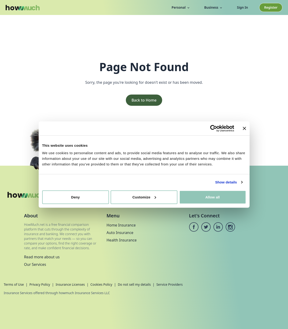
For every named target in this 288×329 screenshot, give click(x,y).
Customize (144, 197)
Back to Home (144, 100)
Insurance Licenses (70, 284)
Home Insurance (121, 225)
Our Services (35, 264)
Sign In (242, 7)
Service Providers (169, 284)
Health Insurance (122, 240)
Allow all (212, 197)
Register (270, 7)
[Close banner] (244, 128)
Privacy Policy (39, 284)
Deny (75, 197)
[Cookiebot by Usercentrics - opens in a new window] (213, 128)
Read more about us (42, 257)
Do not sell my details (134, 284)
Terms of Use (14, 284)
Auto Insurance (120, 232)
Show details (226, 182)
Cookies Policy (101, 284)
